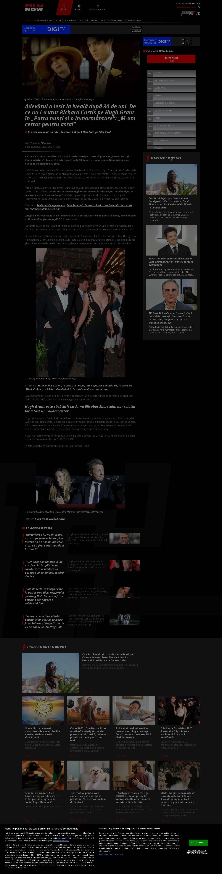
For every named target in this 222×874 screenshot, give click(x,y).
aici (49, 857)
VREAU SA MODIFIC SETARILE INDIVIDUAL (197, 851)
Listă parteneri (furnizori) (111, 854)
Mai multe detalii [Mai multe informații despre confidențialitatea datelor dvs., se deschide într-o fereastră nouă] (61, 840)
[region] (111, 849)
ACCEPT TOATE (198, 842)
